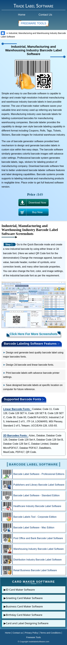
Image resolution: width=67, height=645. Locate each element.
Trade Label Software (33, 6)
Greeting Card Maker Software (24, 598)
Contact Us (45, 14)
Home (21, 14)
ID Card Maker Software (20, 589)
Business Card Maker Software (24, 606)
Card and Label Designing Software (27, 623)
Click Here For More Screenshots (34, 334)
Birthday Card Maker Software (24, 615)
